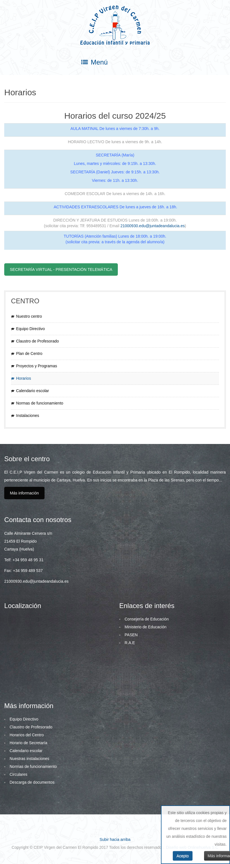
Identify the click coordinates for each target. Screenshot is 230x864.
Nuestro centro (29, 316)
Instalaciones (27, 415)
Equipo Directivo (30, 328)
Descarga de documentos (32, 782)
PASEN (131, 635)
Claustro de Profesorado (37, 341)
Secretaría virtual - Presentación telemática (61, 269)
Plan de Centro (29, 353)
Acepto (182, 856)
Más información (24, 493)
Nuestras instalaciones (29, 758)
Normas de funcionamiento (39, 403)
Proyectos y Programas (36, 366)
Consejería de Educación (147, 619)
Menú (94, 62)
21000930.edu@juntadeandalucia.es (152, 226)
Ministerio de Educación (146, 627)
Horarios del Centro (27, 735)
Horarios (23, 378)
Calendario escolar (32, 390)
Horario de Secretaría (28, 743)
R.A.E (130, 642)
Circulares (18, 774)
